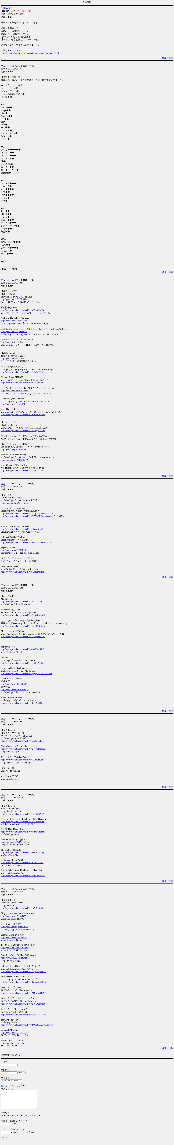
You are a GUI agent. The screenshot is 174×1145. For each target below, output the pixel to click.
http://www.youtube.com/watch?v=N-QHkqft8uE (22, 383)
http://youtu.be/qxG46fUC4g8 (14, 321)
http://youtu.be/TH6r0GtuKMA (15, 947)
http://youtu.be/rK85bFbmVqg (14, 689)
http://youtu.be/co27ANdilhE (13, 550)
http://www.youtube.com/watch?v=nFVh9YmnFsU (23, 1004)
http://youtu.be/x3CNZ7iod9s (14, 299)
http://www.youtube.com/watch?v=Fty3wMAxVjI (23, 615)
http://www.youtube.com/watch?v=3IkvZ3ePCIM (22, 703)
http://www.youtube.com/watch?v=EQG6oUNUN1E (24, 814)
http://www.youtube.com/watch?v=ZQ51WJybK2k (23, 971)
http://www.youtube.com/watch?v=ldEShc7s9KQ (22, 862)
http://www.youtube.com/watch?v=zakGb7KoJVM (23, 626)
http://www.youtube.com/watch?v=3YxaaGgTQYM (23, 982)
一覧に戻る (14, 1055)
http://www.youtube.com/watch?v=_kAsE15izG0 (22, 908)
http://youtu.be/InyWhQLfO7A (14, 460)
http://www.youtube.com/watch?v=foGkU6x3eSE (22, 821)
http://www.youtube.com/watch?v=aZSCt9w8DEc (23, 875)
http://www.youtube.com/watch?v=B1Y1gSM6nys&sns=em (27, 516)
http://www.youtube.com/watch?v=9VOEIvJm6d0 (23, 414)
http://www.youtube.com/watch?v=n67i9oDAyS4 (22, 310)
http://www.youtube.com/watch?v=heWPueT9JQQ (23, 852)
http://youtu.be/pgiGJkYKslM (14, 684)
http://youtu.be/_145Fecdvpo (13, 1043)
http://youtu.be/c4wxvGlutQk (14, 937)
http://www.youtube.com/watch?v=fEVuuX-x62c (22, 529)
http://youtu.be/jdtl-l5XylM (13, 404)
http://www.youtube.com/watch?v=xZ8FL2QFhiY (23, 470)
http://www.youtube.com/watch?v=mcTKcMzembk (23, 749)
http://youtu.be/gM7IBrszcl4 (13, 449)
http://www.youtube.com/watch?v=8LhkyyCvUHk (23, 430)
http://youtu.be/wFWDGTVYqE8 (15, 842)
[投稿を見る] (7, 8)
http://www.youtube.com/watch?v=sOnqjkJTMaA (23, 636)
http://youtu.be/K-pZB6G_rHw (14, 503)
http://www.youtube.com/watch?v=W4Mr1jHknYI (23, 832)
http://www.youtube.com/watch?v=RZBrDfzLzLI (22, 760)
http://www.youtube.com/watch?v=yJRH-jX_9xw (22, 663)
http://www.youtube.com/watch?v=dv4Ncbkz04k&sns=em (26, 542)
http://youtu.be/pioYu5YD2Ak (14, 916)
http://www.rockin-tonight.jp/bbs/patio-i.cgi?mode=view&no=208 (30, 53)
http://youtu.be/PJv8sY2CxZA (14, 1032)
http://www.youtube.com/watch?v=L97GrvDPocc (22, 741)
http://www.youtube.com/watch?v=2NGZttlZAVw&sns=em (27, 1025)
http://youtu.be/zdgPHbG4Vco (14, 926)
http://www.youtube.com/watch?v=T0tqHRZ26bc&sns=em (27, 513)
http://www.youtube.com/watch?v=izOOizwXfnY (22, 649)
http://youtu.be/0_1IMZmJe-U (14, 342)
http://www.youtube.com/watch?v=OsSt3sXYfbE (22, 372)
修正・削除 (167, 58)
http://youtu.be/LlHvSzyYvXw (14, 390)
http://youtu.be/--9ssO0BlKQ (13, 358)
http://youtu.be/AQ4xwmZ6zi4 (14, 958)
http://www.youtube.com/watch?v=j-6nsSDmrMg (22, 572)
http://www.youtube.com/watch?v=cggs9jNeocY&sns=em (26, 673)
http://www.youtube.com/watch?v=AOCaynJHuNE (23, 993)
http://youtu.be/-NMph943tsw (14, 331)
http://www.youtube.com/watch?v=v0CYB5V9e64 (23, 601)
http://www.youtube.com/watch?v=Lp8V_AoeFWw (23, 1015)
